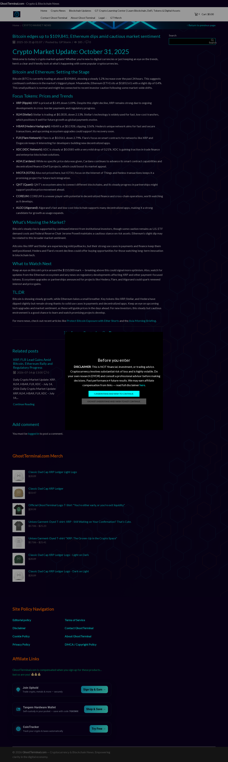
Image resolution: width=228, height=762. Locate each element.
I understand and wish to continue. (114, 393)
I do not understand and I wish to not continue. (114, 401)
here (142, 385)
